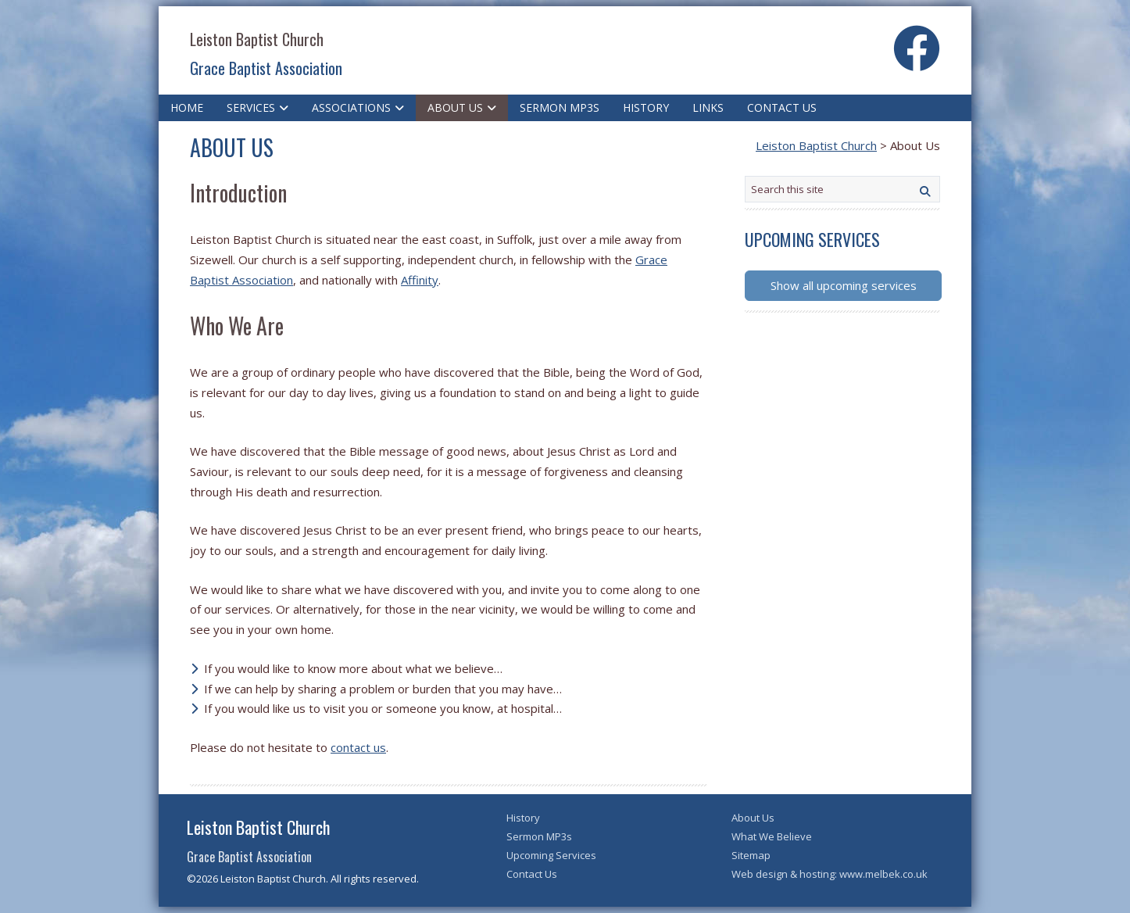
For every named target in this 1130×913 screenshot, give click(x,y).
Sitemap (751, 855)
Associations (351, 107)
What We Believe (771, 836)
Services (251, 107)
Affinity (419, 280)
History (646, 107)
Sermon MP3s (559, 107)
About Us (455, 107)
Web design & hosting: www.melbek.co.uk (829, 874)
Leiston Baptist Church (257, 39)
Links (708, 107)
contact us (358, 747)
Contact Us (782, 107)
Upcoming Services (551, 855)
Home (186, 107)
